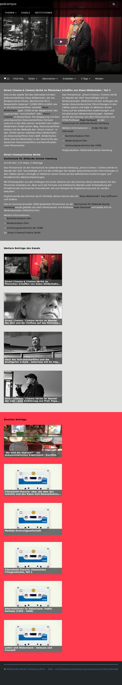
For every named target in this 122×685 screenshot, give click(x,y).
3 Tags (85, 78)
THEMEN (11, 12)
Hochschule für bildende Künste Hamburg (85, 123)
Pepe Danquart (88, 120)
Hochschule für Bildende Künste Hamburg (30, 158)
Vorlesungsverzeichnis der (25, 228)
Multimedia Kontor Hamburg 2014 (26, 669)
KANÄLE (25, 12)
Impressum (94, 669)
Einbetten (69, 78)
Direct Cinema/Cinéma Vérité (24, 232)
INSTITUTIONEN (43, 12)
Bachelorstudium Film (77, 136)
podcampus (8, 4)
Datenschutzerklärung (73, 669)
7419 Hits (18, 78)
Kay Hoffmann (109, 196)
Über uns (53, 669)
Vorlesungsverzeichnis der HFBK (83, 145)
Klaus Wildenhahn (90, 196)
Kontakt (114, 669)
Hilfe (105, 669)
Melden (99, 78)
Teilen (32, 78)
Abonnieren (50, 78)
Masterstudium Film (76, 140)
